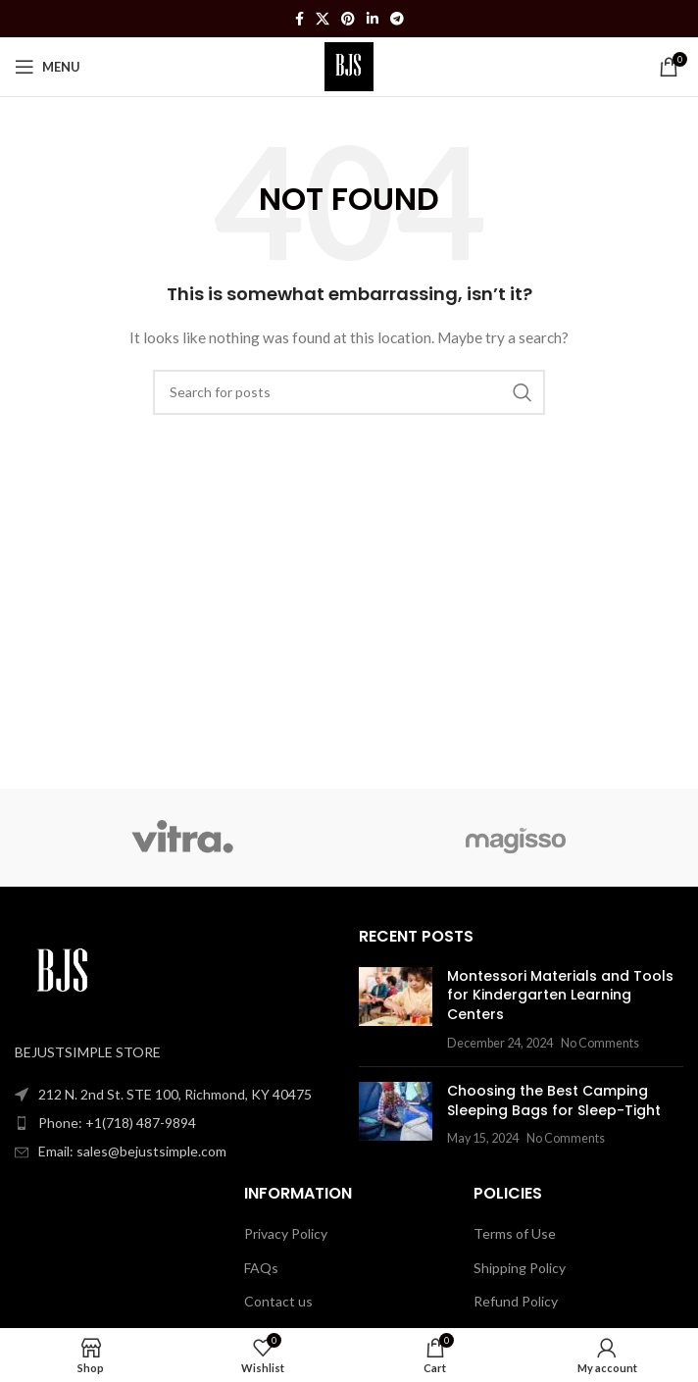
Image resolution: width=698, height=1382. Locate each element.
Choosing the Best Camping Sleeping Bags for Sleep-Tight (554, 1100)
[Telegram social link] (397, 19)
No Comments (600, 1043)
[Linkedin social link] (372, 19)
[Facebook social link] (299, 19)
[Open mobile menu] (47, 66)
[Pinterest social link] (348, 19)
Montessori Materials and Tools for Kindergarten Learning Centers (560, 995)
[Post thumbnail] (395, 1009)
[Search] (349, 392)
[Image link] (64, 971)
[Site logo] (349, 65)
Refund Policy (516, 1301)
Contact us (278, 1301)
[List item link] (177, 1123)
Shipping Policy (520, 1267)
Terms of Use (515, 1233)
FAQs (261, 1267)
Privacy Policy (285, 1233)
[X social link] (322, 19)
